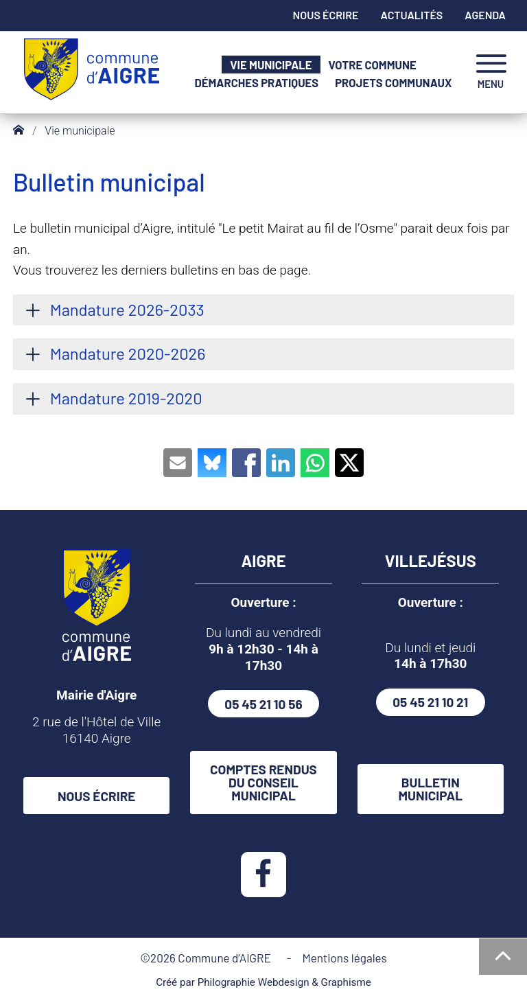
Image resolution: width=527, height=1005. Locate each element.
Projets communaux (393, 83)
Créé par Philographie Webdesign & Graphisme (263, 982)
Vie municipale (271, 65)
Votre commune (373, 65)
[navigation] (491, 72)
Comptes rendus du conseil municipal (263, 782)
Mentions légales (344, 957)
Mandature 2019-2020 (126, 398)
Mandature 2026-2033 (127, 309)
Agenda (485, 14)
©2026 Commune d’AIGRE (208, 957)
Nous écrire (326, 14)
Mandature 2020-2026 (128, 353)
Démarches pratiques (257, 83)
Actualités (412, 14)
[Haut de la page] (503, 956)
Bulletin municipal (431, 788)
